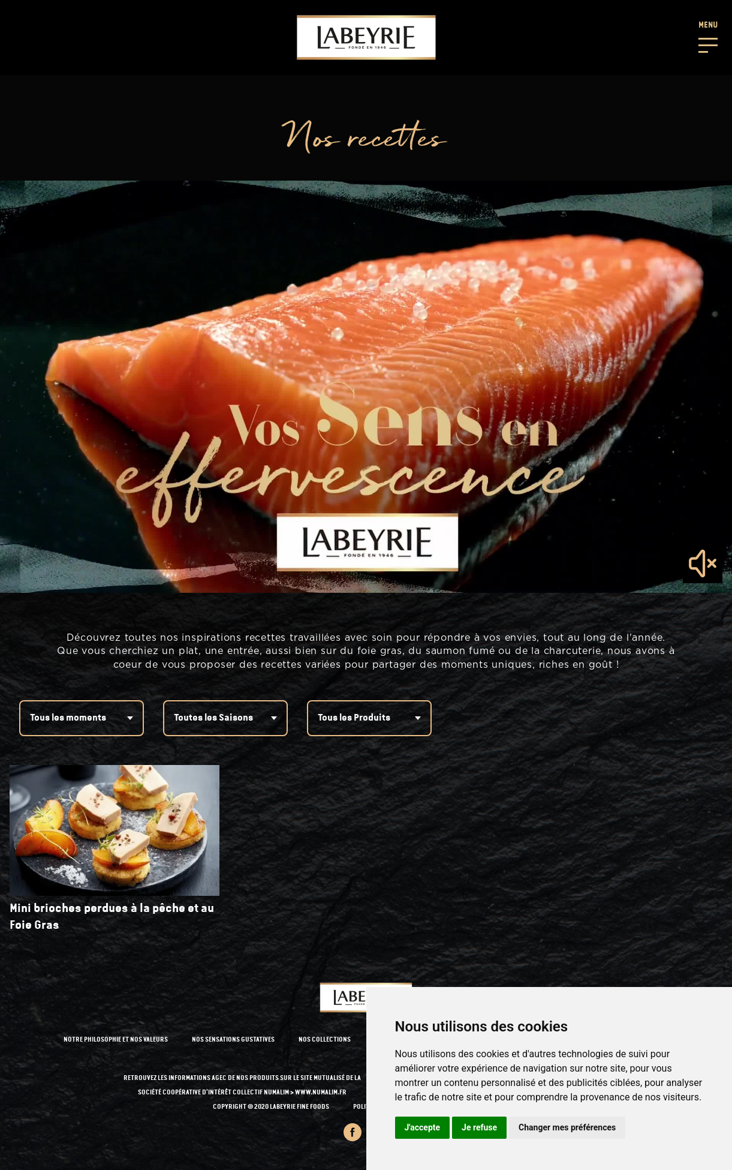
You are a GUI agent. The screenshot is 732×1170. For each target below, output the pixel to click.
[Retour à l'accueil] (366, 37)
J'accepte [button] (423, 1127)
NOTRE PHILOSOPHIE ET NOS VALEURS (116, 1040)
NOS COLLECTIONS (325, 1040)
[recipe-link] (114, 849)
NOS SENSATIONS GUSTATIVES (233, 1040)
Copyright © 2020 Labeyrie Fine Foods (271, 1107)
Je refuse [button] (479, 1127)
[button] (708, 36)
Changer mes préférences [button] (567, 1127)
